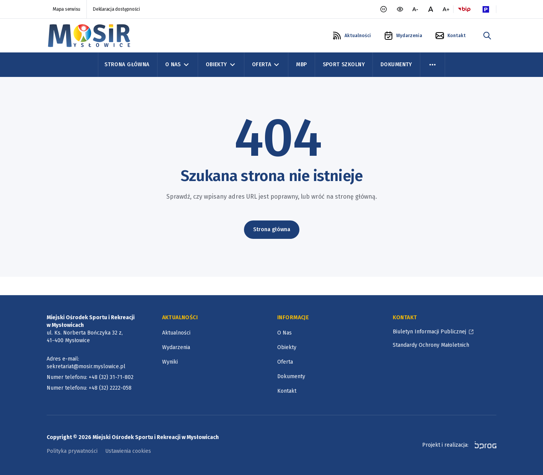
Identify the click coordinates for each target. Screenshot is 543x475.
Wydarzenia (176, 347)
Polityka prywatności (72, 451)
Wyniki (170, 362)
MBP (301, 64)
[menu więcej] (432, 64)
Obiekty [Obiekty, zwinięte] (221, 65)
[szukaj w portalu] (487, 35)
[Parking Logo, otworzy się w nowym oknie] (485, 9)
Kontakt (286, 391)
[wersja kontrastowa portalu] (400, 9)
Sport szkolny (344, 64)
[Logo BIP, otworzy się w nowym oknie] (464, 9)
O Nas (284, 333)
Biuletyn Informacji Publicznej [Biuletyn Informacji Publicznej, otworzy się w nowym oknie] (429, 331)
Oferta (285, 362)
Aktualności (176, 333)
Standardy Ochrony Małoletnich (431, 345)
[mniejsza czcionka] (415, 9)
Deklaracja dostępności (116, 9)
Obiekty (286, 347)
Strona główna (271, 229)
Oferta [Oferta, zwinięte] (266, 65)
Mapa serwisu (66, 9)
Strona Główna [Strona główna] (126, 64)
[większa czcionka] (446, 9)
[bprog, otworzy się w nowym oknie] (483, 445)
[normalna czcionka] (430, 9)
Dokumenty (396, 64)
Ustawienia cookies (128, 451)
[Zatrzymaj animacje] (383, 9)
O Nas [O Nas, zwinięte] (177, 65)
